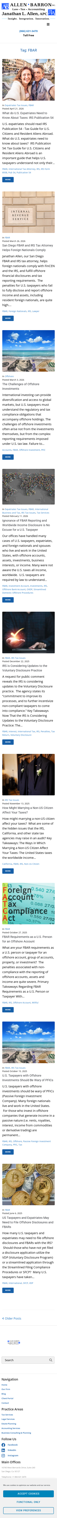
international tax (26, 731)
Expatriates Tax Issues (16, 105)
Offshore (9, 376)
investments (36, 585)
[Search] (28, 1360)
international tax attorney (22, 169)
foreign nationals (18, 311)
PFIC (43, 449)
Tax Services (43, 512)
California (7, 863)
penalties (45, 731)
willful (35, 1002)
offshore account (22, 1002)
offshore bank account (14, 589)
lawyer (35, 311)
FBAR (31, 105)
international (15, 1283)
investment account (19, 585)
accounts (7, 449)
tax (20, 1144)
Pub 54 (11, 172)
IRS (38, 169)
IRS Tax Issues (28, 512)
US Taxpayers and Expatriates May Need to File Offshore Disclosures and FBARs (27, 1222)
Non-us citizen (31, 863)
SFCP (25, 1283)
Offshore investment (29, 449)
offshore (17, 1141)
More (8, 180)
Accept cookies (28, 1494)
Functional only (28, 1502)
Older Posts (11, 1318)
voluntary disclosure (20, 734)
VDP (31, 1283)
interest (13, 731)
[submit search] (50, 1360)
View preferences (28, 1510)
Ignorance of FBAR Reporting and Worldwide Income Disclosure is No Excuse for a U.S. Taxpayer (26, 525)
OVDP (29, 589)
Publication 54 (24, 172)
